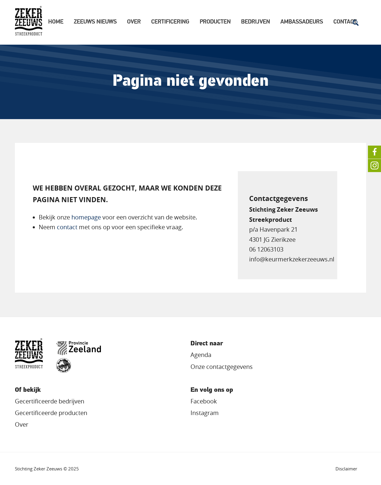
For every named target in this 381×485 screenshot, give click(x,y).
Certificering (170, 22)
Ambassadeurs (301, 22)
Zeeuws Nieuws (95, 22)
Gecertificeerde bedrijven (49, 401)
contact (67, 227)
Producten (215, 22)
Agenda (200, 355)
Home (55, 22)
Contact (345, 22)
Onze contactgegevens (221, 367)
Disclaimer (346, 469)
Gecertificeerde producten (51, 413)
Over (134, 22)
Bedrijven (255, 22)
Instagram (204, 413)
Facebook (203, 401)
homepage (86, 217)
